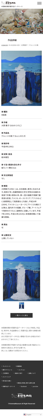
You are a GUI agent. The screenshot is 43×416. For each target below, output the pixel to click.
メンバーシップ (23, 378)
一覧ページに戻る (21, 316)
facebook (28, 389)
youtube (6, 393)
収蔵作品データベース (10, 389)
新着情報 (22, 368)
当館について (7, 378)
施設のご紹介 (21, 375)
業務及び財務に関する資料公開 (14, 386)
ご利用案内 (6, 375)
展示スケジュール (9, 371)
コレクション (25, 371)
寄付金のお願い (8, 382)
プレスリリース (8, 368)
